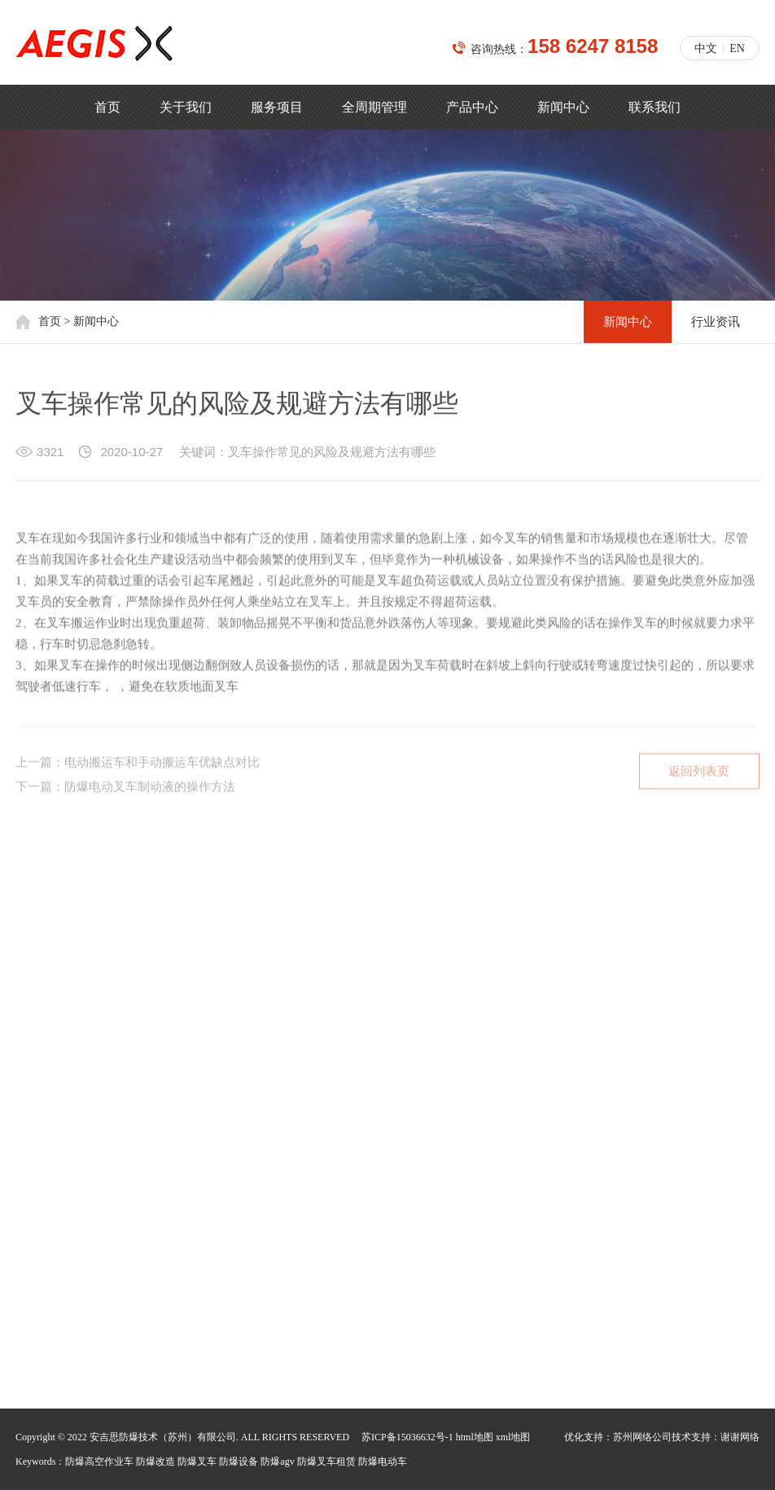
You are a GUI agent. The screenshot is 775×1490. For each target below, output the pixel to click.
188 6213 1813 (166, 1234)
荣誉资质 (189, 926)
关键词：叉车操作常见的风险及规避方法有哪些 (307, 457)
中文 (705, 48)
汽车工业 (377, 1013)
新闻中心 (563, 107)
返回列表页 (698, 781)
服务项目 (277, 107)
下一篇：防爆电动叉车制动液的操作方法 (125, 796)
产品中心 (472, 107)
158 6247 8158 (593, 46)
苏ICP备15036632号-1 (407, 1437)
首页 (107, 107)
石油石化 (201, 1013)
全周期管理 (374, 107)
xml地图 (513, 1437)
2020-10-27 (131, 457)
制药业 (265, 1013)
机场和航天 (43, 1013)
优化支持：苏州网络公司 (618, 1437)
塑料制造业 (125, 1013)
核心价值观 (113, 926)
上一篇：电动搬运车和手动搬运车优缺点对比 (137, 772)
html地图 (474, 1437)
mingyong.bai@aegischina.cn (139, 1290)
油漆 (318, 1013)
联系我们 (654, 107)
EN (737, 48)
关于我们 (186, 107)
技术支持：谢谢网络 (716, 1437)
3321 (50, 457)
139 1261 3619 (166, 1179)
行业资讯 (715, 321)
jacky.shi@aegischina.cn (128, 1262)
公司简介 (38, 926)
